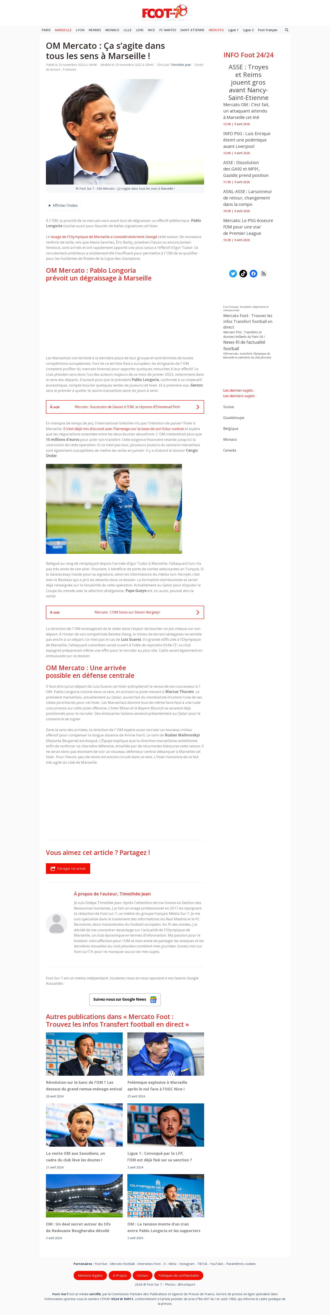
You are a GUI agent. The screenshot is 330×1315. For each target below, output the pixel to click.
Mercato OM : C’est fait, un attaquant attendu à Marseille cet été (246, 111)
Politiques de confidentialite (178, 1275)
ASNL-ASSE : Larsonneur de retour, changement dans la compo (247, 198)
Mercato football (122, 1264)
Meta (172, 1264)
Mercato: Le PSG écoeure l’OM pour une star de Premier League (248, 227)
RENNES (95, 30)
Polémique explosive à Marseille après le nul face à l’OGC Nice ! (157, 1085)
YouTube (216, 1264)
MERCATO (216, 30)
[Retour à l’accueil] (165, 12)
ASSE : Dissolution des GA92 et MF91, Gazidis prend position (246, 169)
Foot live (101, 1264)
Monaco (230, 439)
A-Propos (120, 1275)
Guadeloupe (233, 417)
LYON (80, 30)
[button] (286, 30)
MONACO (112, 30)
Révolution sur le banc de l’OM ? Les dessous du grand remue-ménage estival (84, 1085)
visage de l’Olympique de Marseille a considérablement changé (104, 236)
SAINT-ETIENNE (192, 30)
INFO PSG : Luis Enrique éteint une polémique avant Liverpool (246, 140)
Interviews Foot (149, 1264)
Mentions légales (90, 1275)
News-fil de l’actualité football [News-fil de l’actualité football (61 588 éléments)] (244, 345)
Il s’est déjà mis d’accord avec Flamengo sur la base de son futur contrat (123, 428)
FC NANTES (167, 30)
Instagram (186, 1264)
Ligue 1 (233, 30)
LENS (140, 30)
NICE (151, 30)
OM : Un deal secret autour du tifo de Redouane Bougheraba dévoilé (78, 1227)
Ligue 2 (248, 30)
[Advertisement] (125, 318)
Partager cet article (68, 868)
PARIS (46, 30)
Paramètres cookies (241, 1264)
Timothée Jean (135, 894)
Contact (142, 1275)
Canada (229, 449)
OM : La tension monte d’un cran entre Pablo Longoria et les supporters (163, 1227)
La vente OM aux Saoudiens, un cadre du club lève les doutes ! (75, 1156)
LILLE (128, 30)
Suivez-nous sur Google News (125, 999)
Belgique (230, 428)
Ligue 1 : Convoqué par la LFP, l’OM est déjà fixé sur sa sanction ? (159, 1156)
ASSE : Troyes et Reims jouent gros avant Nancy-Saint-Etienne (248, 82)
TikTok (202, 1264)
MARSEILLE (63, 30)
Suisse (228, 406)
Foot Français (267, 30)
